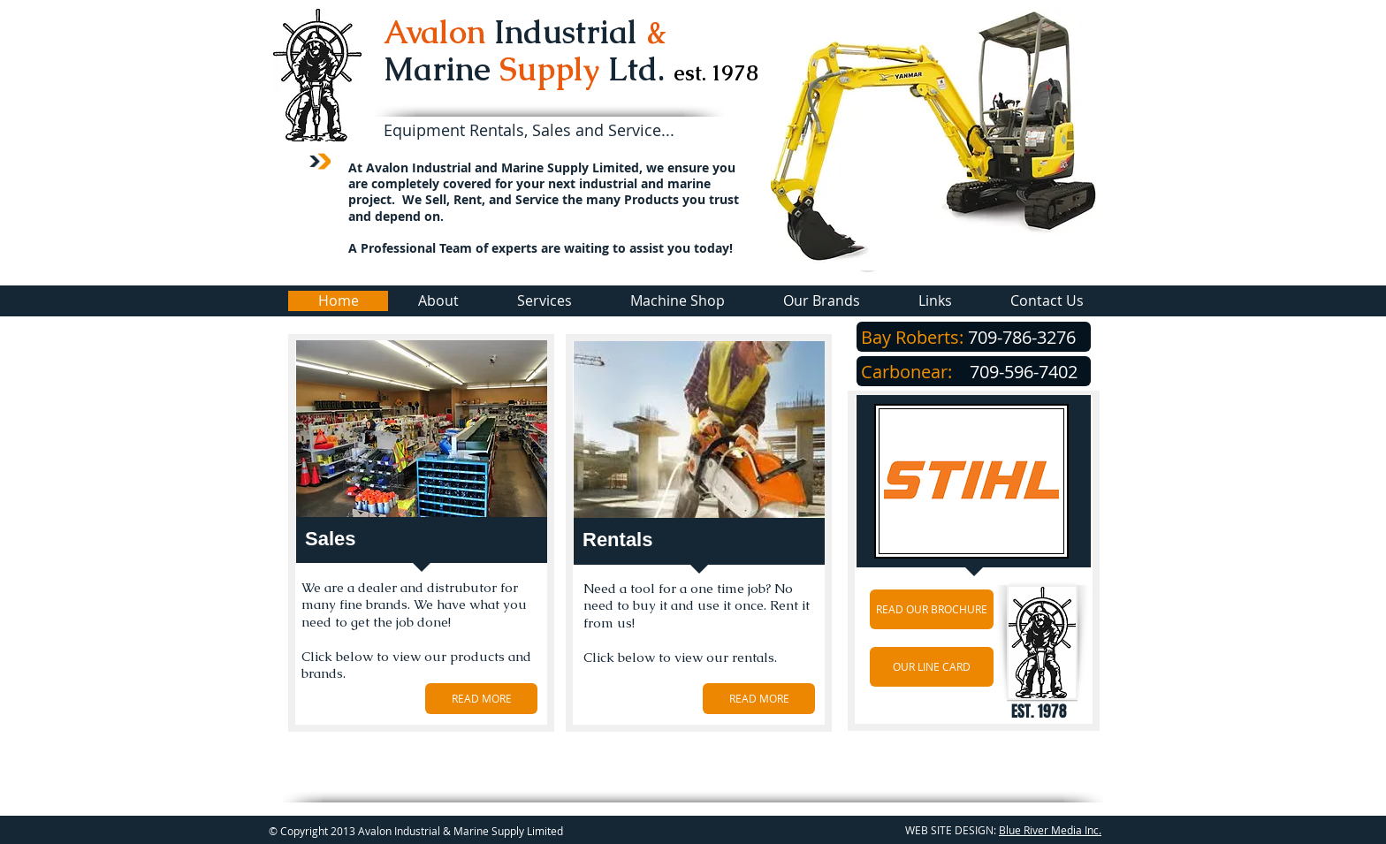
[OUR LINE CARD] (932, 667)
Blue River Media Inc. (1050, 830)
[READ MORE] (481, 698)
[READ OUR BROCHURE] (932, 609)
